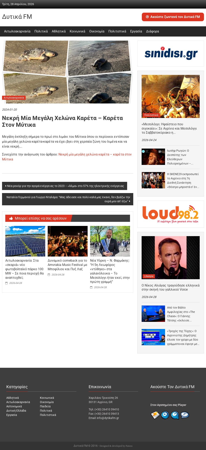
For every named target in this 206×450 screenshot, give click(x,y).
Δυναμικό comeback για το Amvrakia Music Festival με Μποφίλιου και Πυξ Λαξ (67, 265)
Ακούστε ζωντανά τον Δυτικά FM (173, 17)
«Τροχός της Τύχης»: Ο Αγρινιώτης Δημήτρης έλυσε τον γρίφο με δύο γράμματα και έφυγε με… (183, 337)
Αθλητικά (59, 31)
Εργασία (136, 31)
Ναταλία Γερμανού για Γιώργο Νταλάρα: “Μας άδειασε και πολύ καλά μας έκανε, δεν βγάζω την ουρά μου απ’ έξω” (68, 199)
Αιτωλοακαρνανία (17, 31)
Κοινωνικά (77, 31)
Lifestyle (148, 276)
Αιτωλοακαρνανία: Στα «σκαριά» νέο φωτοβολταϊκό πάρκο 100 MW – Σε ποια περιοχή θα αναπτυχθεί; (24, 269)
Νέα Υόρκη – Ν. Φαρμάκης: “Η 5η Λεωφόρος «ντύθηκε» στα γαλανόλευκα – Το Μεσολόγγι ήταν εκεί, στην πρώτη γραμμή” (110, 271)
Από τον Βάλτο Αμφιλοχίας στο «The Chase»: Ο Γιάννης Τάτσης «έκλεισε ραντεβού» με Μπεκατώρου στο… (181, 314)
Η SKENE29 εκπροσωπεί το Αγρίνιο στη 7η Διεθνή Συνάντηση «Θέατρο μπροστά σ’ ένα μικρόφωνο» (183, 180)
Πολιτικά (41, 31)
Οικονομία (96, 31)
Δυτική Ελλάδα (16, 410)
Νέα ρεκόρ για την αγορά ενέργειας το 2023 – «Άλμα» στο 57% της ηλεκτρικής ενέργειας (65, 186)
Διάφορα (152, 31)
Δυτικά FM (17, 16)
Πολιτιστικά (117, 31)
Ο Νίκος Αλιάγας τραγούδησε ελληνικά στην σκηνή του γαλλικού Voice (170, 287)
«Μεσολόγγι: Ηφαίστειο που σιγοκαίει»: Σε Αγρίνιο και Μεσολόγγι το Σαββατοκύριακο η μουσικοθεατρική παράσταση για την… (170, 128)
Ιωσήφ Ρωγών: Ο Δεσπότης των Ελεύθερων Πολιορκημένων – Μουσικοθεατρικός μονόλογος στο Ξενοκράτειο (180, 157)
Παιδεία (45, 406)
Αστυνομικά (14, 406)
